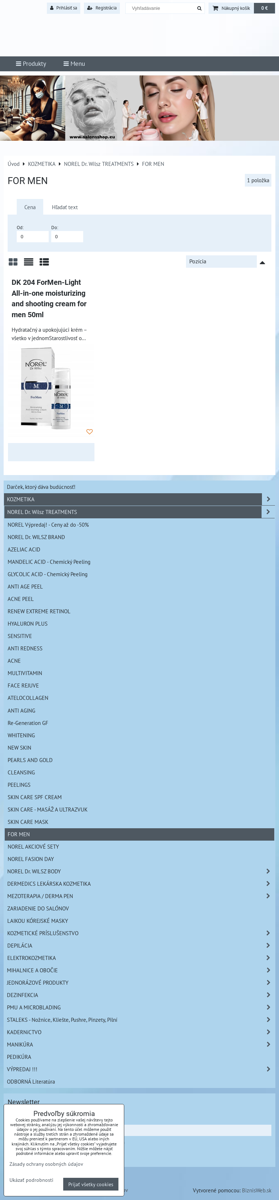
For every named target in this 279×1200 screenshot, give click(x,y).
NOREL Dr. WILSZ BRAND (36, 537)
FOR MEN (19, 834)
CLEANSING (21, 772)
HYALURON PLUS (28, 623)
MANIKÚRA (141, 1044)
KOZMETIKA (141, 499)
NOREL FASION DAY (31, 858)
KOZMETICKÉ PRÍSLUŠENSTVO (141, 933)
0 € (264, 8)
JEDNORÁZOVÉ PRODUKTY (141, 983)
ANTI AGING (21, 710)
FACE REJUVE (23, 685)
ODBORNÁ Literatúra (31, 1081)
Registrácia (102, 8)
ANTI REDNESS (25, 648)
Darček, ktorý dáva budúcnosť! (41, 486)
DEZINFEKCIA (141, 995)
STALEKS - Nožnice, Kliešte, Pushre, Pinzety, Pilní (141, 1020)
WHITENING (21, 735)
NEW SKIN (19, 747)
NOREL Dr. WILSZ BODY (141, 871)
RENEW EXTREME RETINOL (39, 611)
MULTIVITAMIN (25, 673)
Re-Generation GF (28, 722)
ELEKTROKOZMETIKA (141, 958)
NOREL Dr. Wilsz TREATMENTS (141, 512)
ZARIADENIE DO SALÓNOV (38, 908)
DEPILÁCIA (141, 946)
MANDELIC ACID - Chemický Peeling (49, 561)
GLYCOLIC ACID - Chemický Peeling (48, 574)
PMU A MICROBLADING (141, 1007)
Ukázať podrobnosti (31, 1180)
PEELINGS (19, 784)
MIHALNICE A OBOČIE (141, 970)
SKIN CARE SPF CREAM (35, 797)
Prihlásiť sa (63, 8)
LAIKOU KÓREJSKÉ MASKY (37, 920)
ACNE (14, 660)
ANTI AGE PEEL (25, 586)
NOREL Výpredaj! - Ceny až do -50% (48, 524)
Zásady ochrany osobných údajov (46, 1163)
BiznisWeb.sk (256, 1190)
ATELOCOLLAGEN (28, 697)
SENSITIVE (20, 635)
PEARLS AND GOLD (30, 760)
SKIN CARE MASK (28, 821)
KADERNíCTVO (141, 1032)
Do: (67, 233)
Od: (33, 233)
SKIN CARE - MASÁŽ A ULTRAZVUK (48, 809)
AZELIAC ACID (24, 549)
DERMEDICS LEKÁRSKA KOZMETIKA (141, 884)
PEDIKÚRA (19, 1056)
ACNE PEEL (21, 598)
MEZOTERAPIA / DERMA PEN (141, 896)
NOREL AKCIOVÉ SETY (33, 846)
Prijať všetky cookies (90, 1184)
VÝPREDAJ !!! (141, 1069)
